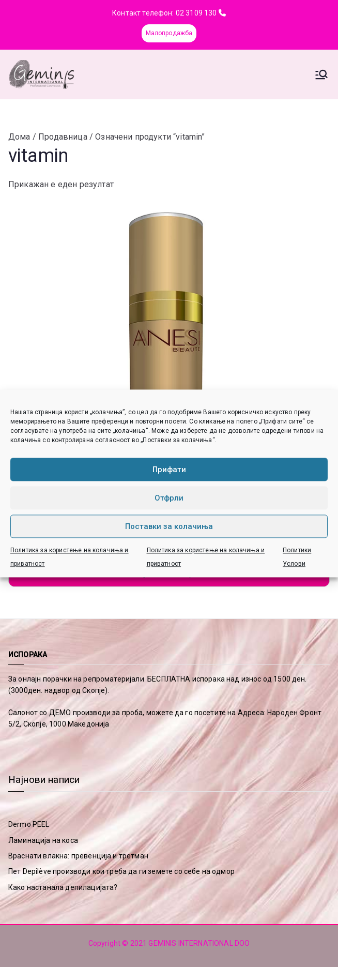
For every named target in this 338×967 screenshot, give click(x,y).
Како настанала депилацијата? (62, 887)
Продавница (62, 137)
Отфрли (169, 498)
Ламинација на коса (43, 840)
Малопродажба (169, 33)
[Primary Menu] (321, 74)
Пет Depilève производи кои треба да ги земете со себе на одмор (121, 871)
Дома (19, 137)
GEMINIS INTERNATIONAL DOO (199, 943)
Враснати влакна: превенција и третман (78, 856)
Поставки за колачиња (169, 526)
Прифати (169, 469)
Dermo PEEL (29, 824)
